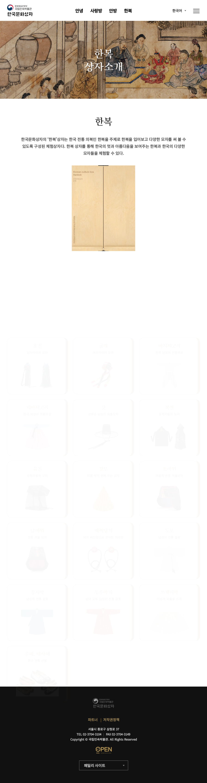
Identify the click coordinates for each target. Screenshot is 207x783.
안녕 (79, 10)
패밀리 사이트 (94, 765)
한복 (128, 10)
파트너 (93, 719)
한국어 (177, 10)
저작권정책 (111, 719)
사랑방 (96, 10)
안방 (113, 10)
